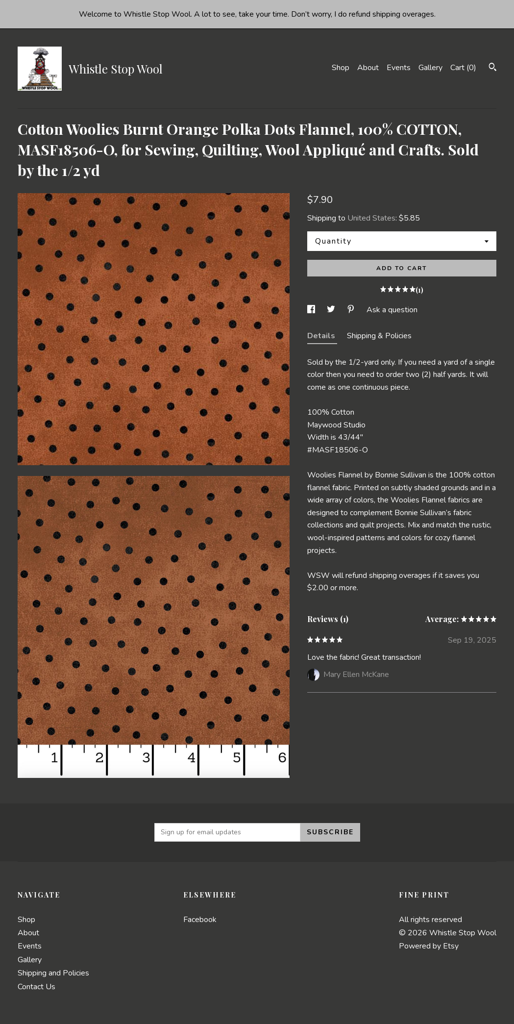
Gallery (430, 67)
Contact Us (36, 986)
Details (322, 335)
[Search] (492, 68)
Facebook (200, 919)
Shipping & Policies (379, 335)
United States (371, 218)
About (368, 67)
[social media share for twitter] (332, 309)
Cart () (463, 67)
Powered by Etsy (429, 946)
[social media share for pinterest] (352, 309)
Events (399, 67)
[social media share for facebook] (312, 309)
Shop (340, 67)
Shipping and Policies (53, 973)
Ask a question (392, 309)
